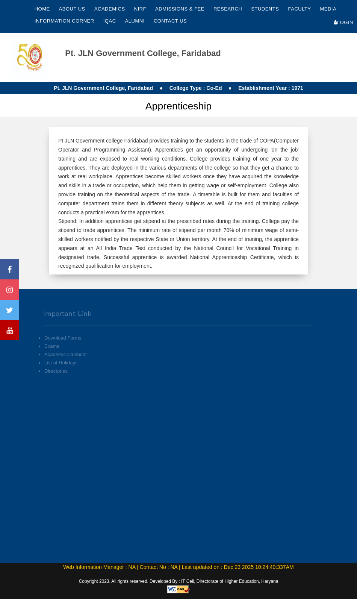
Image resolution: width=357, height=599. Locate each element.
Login (343, 22)
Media (328, 9)
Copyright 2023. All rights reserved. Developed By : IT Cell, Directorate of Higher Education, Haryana (178, 581)
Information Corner (65, 21)
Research (228, 9)
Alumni (135, 21)
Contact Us (170, 21)
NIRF (140, 9)
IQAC (110, 21)
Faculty (300, 9)
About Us (73, 9)
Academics (110, 9)
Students (265, 9)
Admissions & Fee (180, 9)
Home (42, 9)
